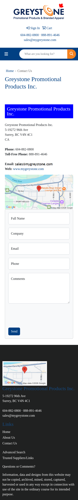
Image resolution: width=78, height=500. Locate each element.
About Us (8, 437)
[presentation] (39, 315)
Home (10, 71)
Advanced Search (13, 452)
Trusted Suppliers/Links (18, 458)
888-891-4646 (50, 35)
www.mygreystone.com (28, 169)
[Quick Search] (43, 54)
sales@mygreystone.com (40, 40)
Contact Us (9, 443)
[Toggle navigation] (6, 54)
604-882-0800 (29, 35)
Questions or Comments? (18, 466)
